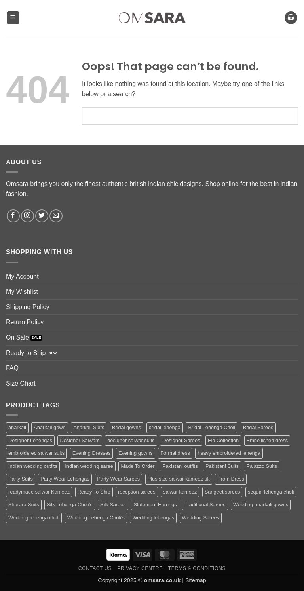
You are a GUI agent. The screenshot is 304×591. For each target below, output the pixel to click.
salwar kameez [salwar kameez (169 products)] (180, 492)
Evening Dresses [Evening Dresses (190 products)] (91, 453)
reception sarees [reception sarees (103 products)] (137, 492)
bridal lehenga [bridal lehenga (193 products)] (164, 427)
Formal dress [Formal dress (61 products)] (175, 453)
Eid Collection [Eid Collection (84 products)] (223, 440)
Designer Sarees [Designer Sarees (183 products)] (181, 440)
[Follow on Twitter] (41, 215)
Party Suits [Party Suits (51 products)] (20, 479)
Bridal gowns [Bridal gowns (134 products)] (126, 427)
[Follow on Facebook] (13, 215)
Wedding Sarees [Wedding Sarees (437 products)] (200, 518)
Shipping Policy (27, 307)
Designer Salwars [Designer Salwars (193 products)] (79, 440)
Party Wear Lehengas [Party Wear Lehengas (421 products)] (64, 479)
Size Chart (21, 383)
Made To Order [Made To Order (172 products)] (137, 466)
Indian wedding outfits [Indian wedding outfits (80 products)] (32, 466)
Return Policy (25, 322)
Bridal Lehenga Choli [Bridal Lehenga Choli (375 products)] (211, 427)
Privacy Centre (140, 568)
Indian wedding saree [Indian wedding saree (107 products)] (89, 466)
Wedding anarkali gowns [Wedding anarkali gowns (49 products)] (260, 504)
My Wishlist (22, 291)
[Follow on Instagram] (27, 215)
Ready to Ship (26, 353)
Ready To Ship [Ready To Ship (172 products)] (94, 492)
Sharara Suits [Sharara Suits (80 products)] (23, 504)
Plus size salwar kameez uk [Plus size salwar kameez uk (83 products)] (179, 479)
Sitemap (195, 580)
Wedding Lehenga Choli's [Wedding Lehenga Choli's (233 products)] (96, 518)
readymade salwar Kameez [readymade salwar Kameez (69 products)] (39, 492)
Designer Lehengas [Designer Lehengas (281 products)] (30, 440)
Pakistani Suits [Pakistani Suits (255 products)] (222, 466)
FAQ (12, 368)
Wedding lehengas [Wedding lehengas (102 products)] (153, 518)
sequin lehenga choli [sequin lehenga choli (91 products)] (271, 492)
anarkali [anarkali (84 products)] (17, 427)
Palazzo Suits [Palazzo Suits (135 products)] (261, 466)
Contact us (95, 568)
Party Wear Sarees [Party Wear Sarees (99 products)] (118, 479)
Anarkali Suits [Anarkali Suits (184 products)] (88, 427)
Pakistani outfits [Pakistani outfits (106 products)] (180, 466)
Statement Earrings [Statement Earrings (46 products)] (155, 504)
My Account (22, 276)
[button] (13, 18)
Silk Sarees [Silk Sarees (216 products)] (113, 504)
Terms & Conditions (197, 568)
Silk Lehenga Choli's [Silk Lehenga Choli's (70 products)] (70, 504)
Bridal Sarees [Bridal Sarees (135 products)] (258, 427)
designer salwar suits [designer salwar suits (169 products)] (131, 440)
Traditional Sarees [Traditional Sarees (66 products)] (204, 504)
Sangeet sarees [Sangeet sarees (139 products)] (222, 492)
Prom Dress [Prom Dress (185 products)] (230, 479)
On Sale (17, 337)
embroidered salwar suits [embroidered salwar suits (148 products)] (36, 453)
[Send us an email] (56, 215)
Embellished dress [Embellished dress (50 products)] (267, 440)
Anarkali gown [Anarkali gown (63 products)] (49, 427)
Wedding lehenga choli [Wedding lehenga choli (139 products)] (33, 518)
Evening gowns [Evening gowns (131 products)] (135, 453)
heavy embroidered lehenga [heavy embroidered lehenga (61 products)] (229, 453)
